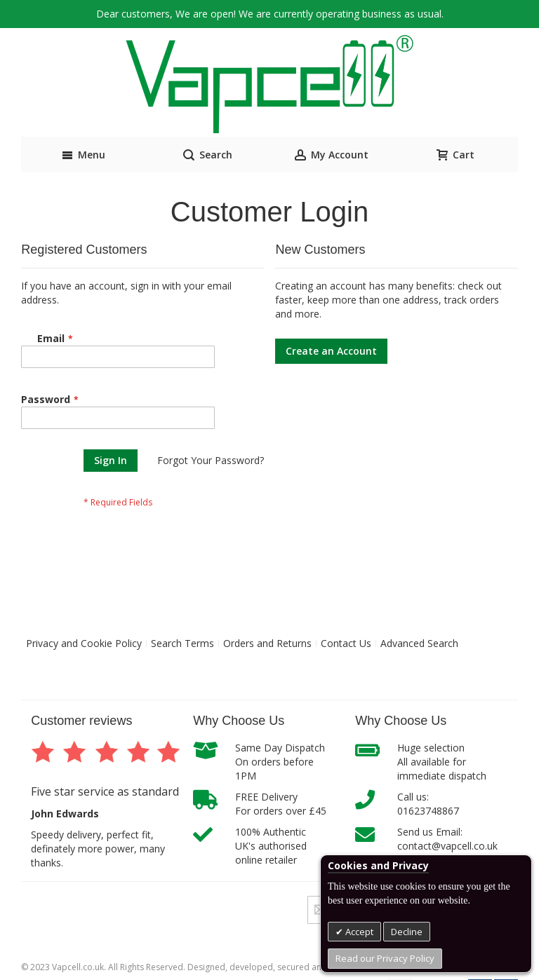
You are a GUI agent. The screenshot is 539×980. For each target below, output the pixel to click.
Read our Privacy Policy (384, 958)
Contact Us (346, 643)
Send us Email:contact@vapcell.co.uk (447, 838)
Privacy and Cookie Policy (84, 643)
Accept (358, 931)
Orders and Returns (267, 643)
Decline (406, 931)
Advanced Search (419, 643)
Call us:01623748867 (428, 803)
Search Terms (182, 643)
